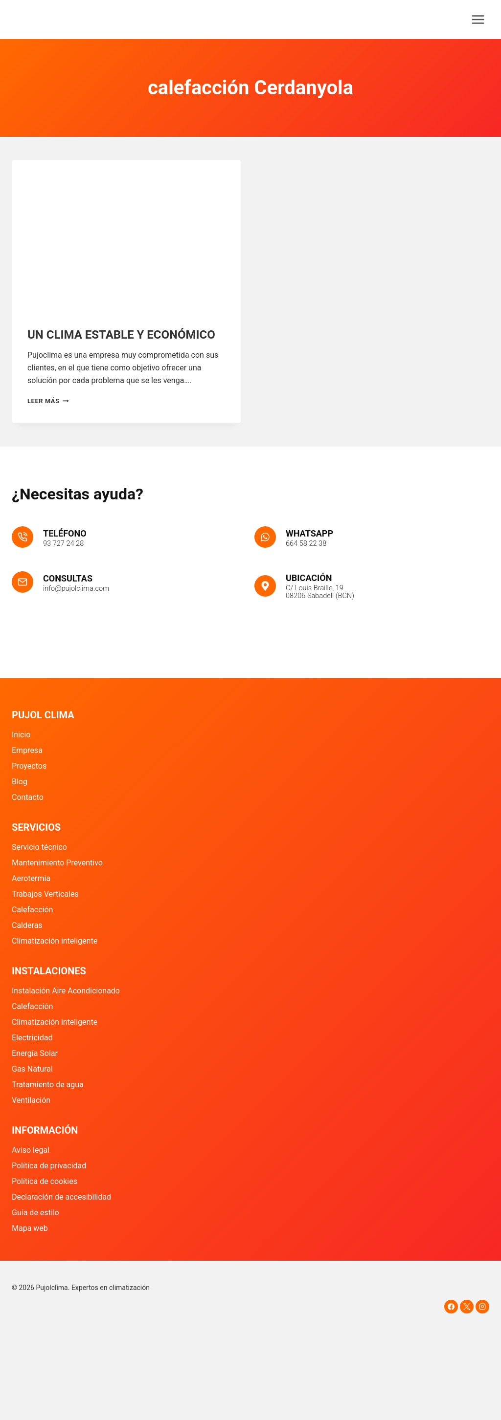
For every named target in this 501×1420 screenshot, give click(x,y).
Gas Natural (32, 1069)
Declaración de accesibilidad (61, 1197)
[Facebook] (451, 1306)
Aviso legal (30, 1150)
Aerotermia (31, 878)
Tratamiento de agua (48, 1084)
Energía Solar (35, 1053)
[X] (467, 1306)
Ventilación (31, 1100)
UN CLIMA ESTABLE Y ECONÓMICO (121, 335)
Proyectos (29, 766)
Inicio (21, 734)
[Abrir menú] (477, 19)
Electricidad (32, 1037)
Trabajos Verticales (45, 894)
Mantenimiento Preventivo (57, 862)
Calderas (27, 925)
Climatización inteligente (54, 941)
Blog (19, 781)
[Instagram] (482, 1306)
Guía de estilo (35, 1212)
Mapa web (30, 1228)
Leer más (48, 401)
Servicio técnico (39, 847)
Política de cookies (44, 1181)
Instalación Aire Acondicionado (66, 990)
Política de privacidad (49, 1165)
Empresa (27, 750)
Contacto (28, 797)
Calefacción (32, 909)
